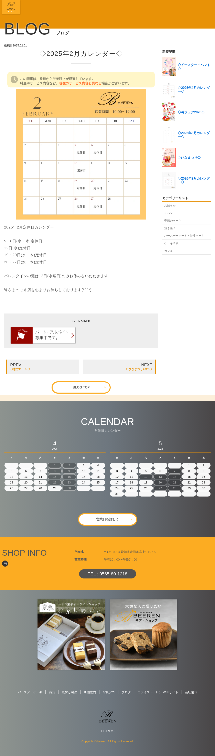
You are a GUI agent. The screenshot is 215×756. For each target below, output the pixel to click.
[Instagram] (5, 564)
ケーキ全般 (171, 243)
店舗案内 (90, 692)
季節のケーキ (172, 220)
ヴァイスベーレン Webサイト (158, 692)
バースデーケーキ (30, 692)
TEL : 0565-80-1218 (107, 573)
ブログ (126, 692)
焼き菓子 (170, 228)
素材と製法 (69, 692)
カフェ (168, 250)
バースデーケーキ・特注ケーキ (184, 235)
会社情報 (191, 692)
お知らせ (170, 205)
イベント (170, 213)
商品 (52, 692)
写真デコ (109, 692)
